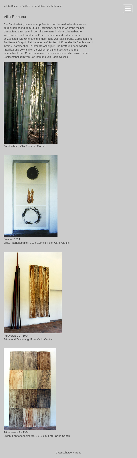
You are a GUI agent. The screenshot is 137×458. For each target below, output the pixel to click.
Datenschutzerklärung (69, 452)
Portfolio (26, 6)
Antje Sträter (11, 6)
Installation (39, 6)
